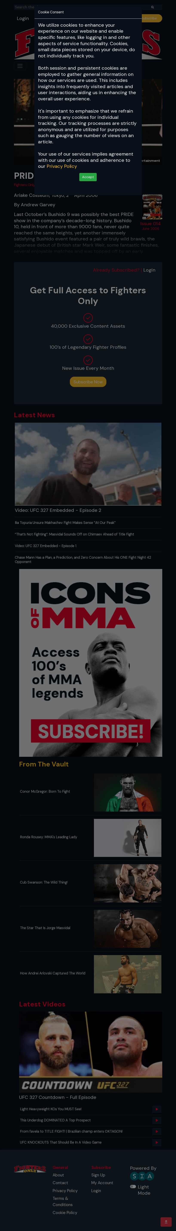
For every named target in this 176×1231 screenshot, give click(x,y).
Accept (88, 177)
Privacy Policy (62, 166)
